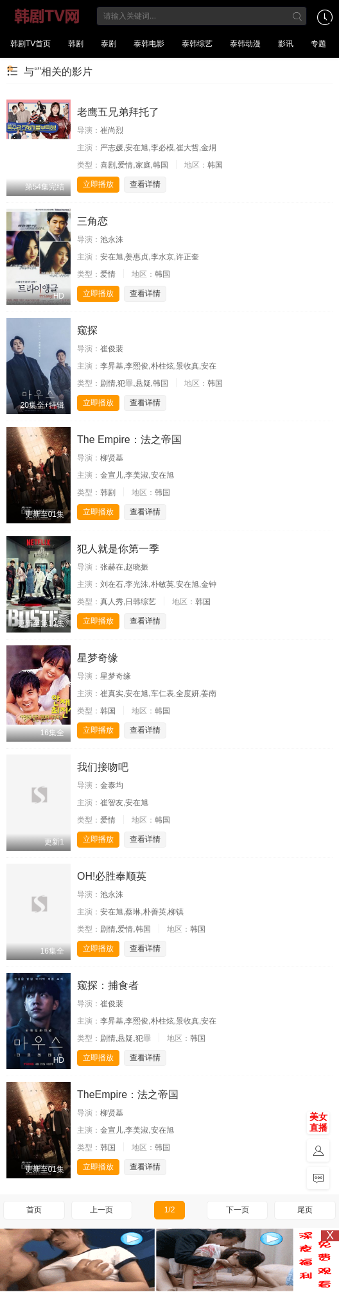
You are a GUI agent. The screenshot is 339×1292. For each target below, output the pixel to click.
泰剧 (108, 43)
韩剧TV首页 (30, 43)
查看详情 (145, 184)
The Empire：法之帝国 (129, 439)
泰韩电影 (149, 43)
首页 (34, 1209)
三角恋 (92, 221)
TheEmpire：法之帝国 (127, 1094)
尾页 (305, 1209)
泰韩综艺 (197, 43)
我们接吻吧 (102, 767)
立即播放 (98, 184)
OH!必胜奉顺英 (111, 876)
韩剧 (75, 43)
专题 (318, 43)
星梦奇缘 (97, 657)
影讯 (285, 43)
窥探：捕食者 (108, 985)
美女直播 (318, 1122)
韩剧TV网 (47, 16)
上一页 (101, 1209)
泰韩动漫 (245, 43)
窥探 (87, 330)
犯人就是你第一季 (118, 548)
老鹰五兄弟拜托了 (118, 112)
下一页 (237, 1209)
